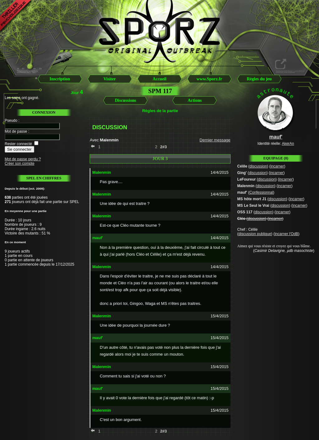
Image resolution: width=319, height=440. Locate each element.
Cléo (241, 218)
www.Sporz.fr (209, 79)
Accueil (159, 79)
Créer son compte (19, 163)
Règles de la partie (160, 110)
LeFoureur (246, 179)
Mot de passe (16, 131)
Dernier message (215, 140)
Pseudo (11, 120)
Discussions (125, 100)
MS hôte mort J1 (251, 199)
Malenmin (246, 186)
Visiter (109, 79)
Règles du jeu (259, 79)
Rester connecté (18, 144)
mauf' (242, 192)
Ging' (242, 173)
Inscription (60, 79)
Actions (195, 100)
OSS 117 (245, 212)
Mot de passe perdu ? (23, 159)
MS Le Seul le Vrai (253, 205)
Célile (242, 166)
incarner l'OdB (286, 234)
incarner (277, 166)
